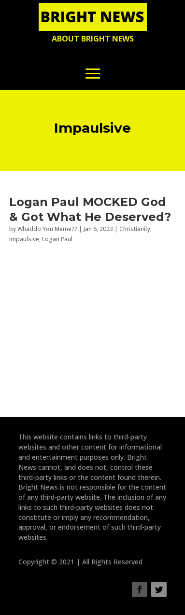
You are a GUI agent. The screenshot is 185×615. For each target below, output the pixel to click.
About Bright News (93, 38)
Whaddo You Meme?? (47, 229)
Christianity (134, 229)
